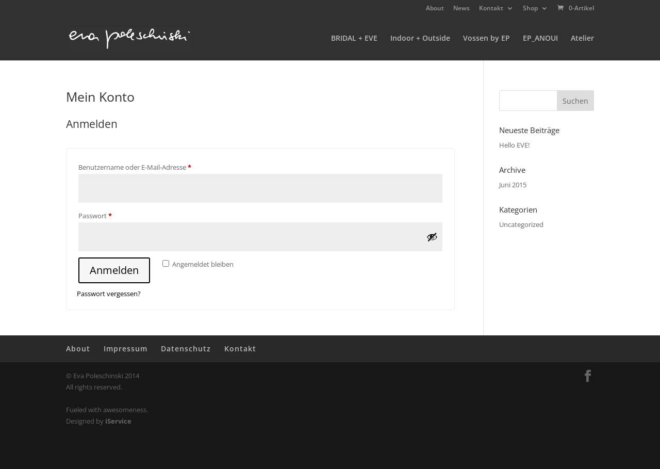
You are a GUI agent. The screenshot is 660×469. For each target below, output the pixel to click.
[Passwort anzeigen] (432, 236)
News (461, 8)
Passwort (112, 214)
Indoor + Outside (420, 39)
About (435, 8)
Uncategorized (521, 224)
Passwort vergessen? (109, 293)
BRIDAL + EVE (354, 39)
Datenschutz (186, 348)
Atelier (582, 39)
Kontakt (491, 8)
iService (118, 421)
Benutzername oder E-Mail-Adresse (152, 166)
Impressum (125, 348)
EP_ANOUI (540, 39)
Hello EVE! (514, 145)
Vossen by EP (486, 39)
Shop (530, 8)
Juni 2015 (512, 184)
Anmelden (114, 270)
